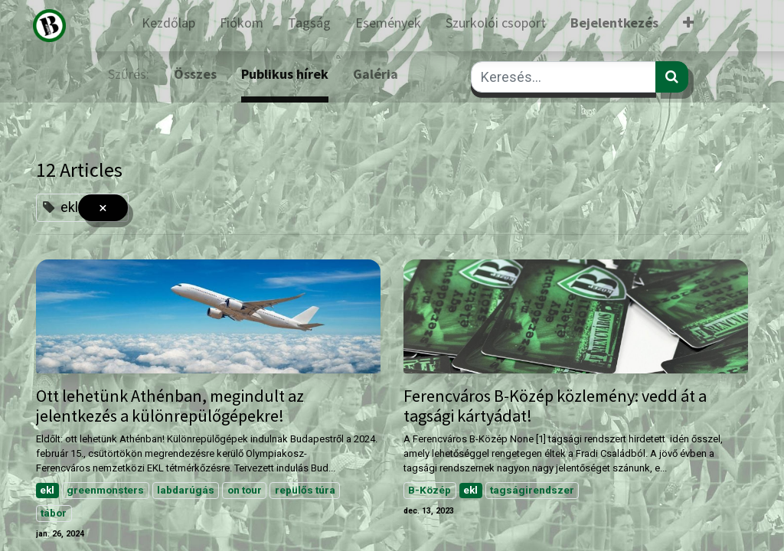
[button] (688, 25)
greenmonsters (105, 490)
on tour (244, 490)
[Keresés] (671, 77)
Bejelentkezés (614, 22)
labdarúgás (185, 490)
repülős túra (305, 490)
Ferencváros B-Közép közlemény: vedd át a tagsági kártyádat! (555, 406)
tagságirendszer (532, 490)
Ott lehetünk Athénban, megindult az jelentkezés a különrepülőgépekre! (170, 406)
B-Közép (429, 490)
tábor (54, 513)
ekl (47, 490)
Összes (195, 74)
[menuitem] (168, 25)
